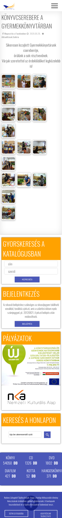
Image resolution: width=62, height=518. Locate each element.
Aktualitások (6, 37)
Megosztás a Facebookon (14, 33)
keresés (47, 434)
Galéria (16, 37)
